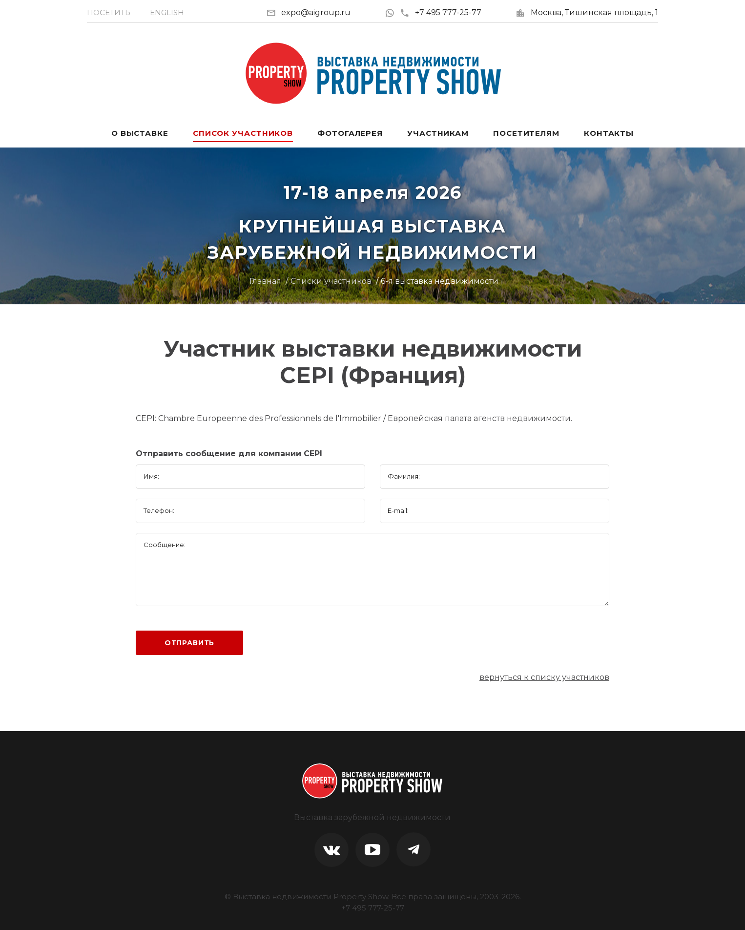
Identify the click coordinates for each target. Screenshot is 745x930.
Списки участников (331, 281)
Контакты (609, 133)
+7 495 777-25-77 (440, 12)
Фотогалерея (350, 133)
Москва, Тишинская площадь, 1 (594, 12)
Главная (265, 281)
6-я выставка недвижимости (439, 281)
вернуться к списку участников (544, 677)
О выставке (139, 133)
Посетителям (526, 133)
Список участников (243, 133)
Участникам (438, 133)
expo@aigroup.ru (316, 12)
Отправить (190, 642)
